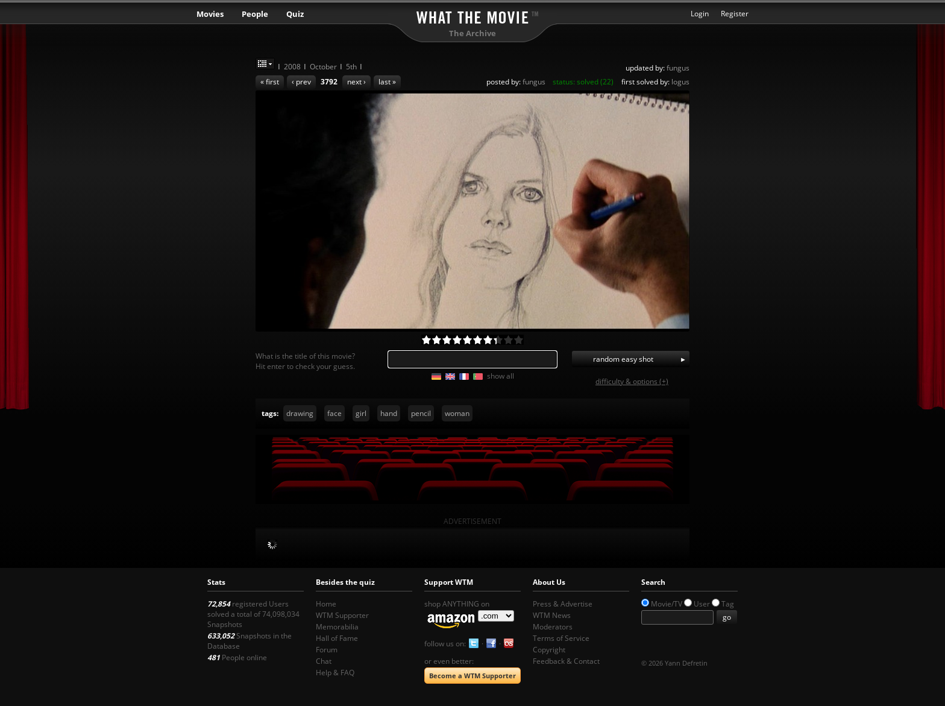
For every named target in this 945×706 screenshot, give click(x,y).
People (255, 13)
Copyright (549, 650)
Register (735, 13)
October (323, 66)
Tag (727, 604)
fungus (678, 68)
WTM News (552, 615)
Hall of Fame (337, 638)
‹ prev (301, 82)
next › (356, 82)
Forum (327, 650)
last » (387, 82)
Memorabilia (337, 627)
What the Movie (472, 15)
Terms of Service (561, 638)
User (702, 604)
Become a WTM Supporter (472, 675)
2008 (292, 66)
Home (326, 604)
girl (361, 413)
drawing (299, 413)
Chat (323, 661)
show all (500, 376)
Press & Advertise (562, 604)
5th (351, 66)
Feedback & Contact (566, 661)
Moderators (553, 627)
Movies (210, 13)
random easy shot (623, 359)
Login (700, 13)
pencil (421, 413)
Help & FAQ (335, 672)
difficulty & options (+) (631, 381)
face (334, 413)
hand (388, 413)
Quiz (295, 13)
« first (269, 82)
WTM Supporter (342, 615)
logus (680, 82)
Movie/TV (666, 604)
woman (457, 413)
